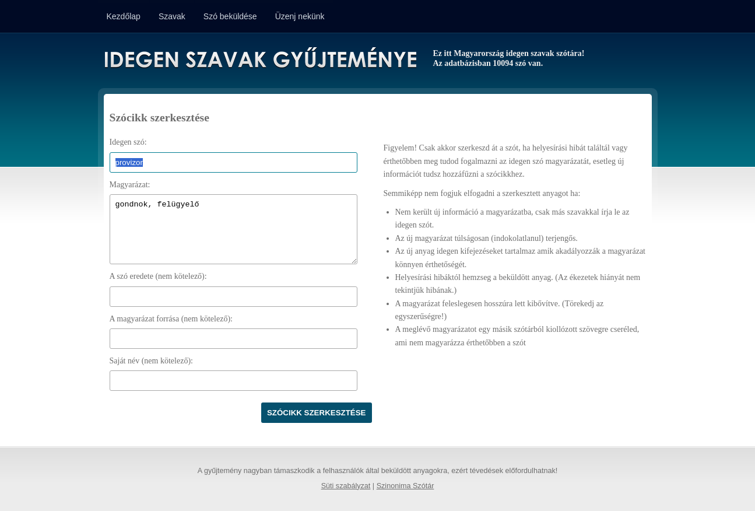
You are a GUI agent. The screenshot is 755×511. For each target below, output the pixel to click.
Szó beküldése (230, 16)
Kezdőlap (124, 16)
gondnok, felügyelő (233, 229)
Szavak (172, 16)
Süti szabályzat (346, 486)
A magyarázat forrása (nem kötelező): (171, 318)
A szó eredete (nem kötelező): (158, 276)
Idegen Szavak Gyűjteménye (260, 59)
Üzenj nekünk (300, 16)
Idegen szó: (128, 142)
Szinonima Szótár (405, 486)
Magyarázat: (130, 184)
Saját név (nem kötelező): (151, 360)
